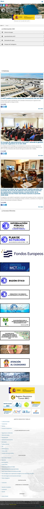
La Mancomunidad (5, 421)
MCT (3, 25)
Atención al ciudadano (6, 487)
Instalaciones (4, 423)
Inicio (7, 25)
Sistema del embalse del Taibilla (8, 466)
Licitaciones (4, 482)
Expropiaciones (5, 437)
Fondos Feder (4, 451)
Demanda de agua (8, 40)
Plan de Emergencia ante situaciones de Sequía (11, 475)
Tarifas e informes (5, 444)
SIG (2, 446)
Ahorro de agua (7, 32)
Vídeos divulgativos (6, 478)
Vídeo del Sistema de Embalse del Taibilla (10, 469)
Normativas (4, 442)
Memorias (4, 460)
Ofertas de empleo (5, 435)
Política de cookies (13, 504)
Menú (22, 2)
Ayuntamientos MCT (8, 36)
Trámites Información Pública (8, 453)
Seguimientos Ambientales (7, 433)
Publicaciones (4, 464)
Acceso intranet (5, 496)
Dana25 (3, 491)
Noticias (3, 426)
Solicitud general (5, 448)
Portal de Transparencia (7, 428)
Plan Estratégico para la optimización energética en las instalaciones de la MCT (18, 473)
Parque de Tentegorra (9, 44)
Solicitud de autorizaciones (7, 439)
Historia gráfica (5, 462)
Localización (4, 489)
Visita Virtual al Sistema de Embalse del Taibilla (11, 471)
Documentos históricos (6, 457)
